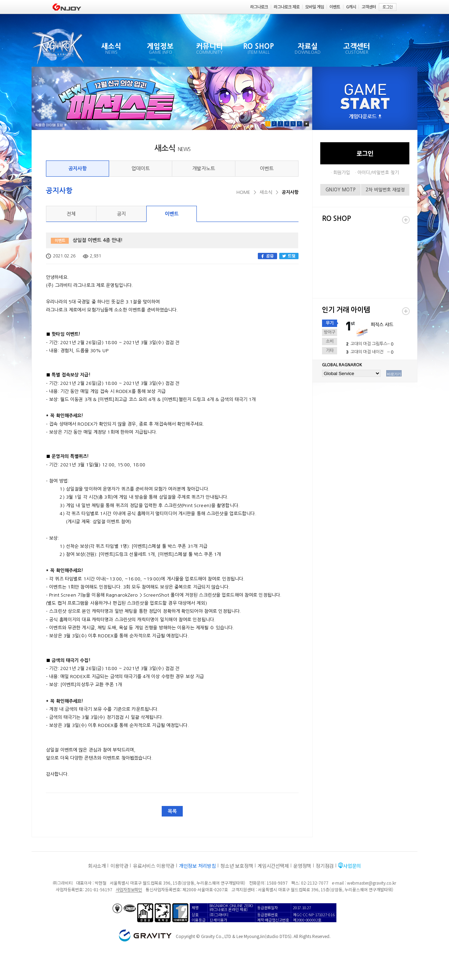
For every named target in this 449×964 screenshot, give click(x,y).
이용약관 (119, 865)
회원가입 (341, 172)
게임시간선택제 (273, 865)
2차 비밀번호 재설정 (385, 190)
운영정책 (302, 865)
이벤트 (267, 168)
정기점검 (325, 865)
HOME (243, 192)
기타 (330, 350)
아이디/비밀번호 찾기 (378, 172)
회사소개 (97, 865)
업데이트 (141, 168)
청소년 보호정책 (236, 865)
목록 (172, 811)
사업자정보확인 (129, 889)
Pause (306, 123)
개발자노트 (203, 168)
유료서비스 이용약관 (153, 865)
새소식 (266, 192)
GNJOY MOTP (341, 190)
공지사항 (77, 168)
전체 (71, 213)
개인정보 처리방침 (197, 865)
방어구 (329, 332)
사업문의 (352, 865)
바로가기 (394, 374)
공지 (121, 213)
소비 (330, 341)
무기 (330, 323)
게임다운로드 (365, 116)
